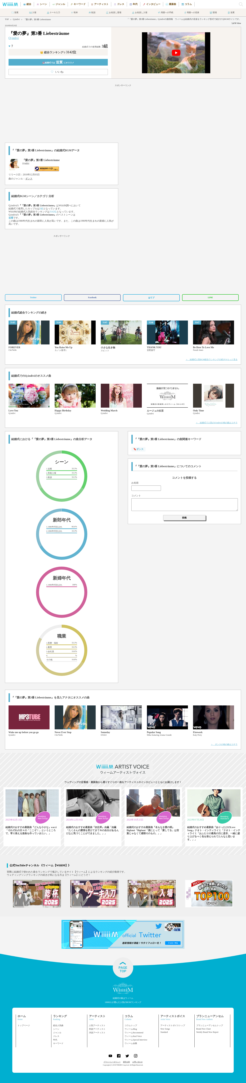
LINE (210, 297)
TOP (7, 19)
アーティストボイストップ (172, 1025)
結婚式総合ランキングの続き (29, 312)
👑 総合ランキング (58, 52)
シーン (56, 1029)
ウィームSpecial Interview (136, 1040)
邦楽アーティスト (97, 1029)
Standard (164, 1032)
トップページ (24, 1025)
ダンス (28, 178)
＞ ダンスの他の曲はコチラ (224, 744)
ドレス (56, 1036)
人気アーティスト (97, 1025)
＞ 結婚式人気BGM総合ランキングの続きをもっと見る (211, 359)
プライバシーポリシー (112, 1062)
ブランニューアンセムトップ (209, 1025)
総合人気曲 (58, 1025)
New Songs (165, 1029)
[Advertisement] (123, 113)
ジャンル (57, 1032)
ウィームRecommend (134, 1032)
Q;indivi (16, 19)
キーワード (58, 1043)
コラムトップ (131, 1025)
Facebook (92, 297)
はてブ (151, 297)
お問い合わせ (137, 1062)
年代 (55, 1040)
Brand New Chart (203, 1029)
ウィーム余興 (131, 1043)
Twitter (33, 297)
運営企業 (126, 1062)
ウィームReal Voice (133, 1036)
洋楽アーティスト (97, 1032)
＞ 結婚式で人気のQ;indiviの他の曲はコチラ (216, 422)
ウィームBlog (131, 1029)
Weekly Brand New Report (207, 1032)
